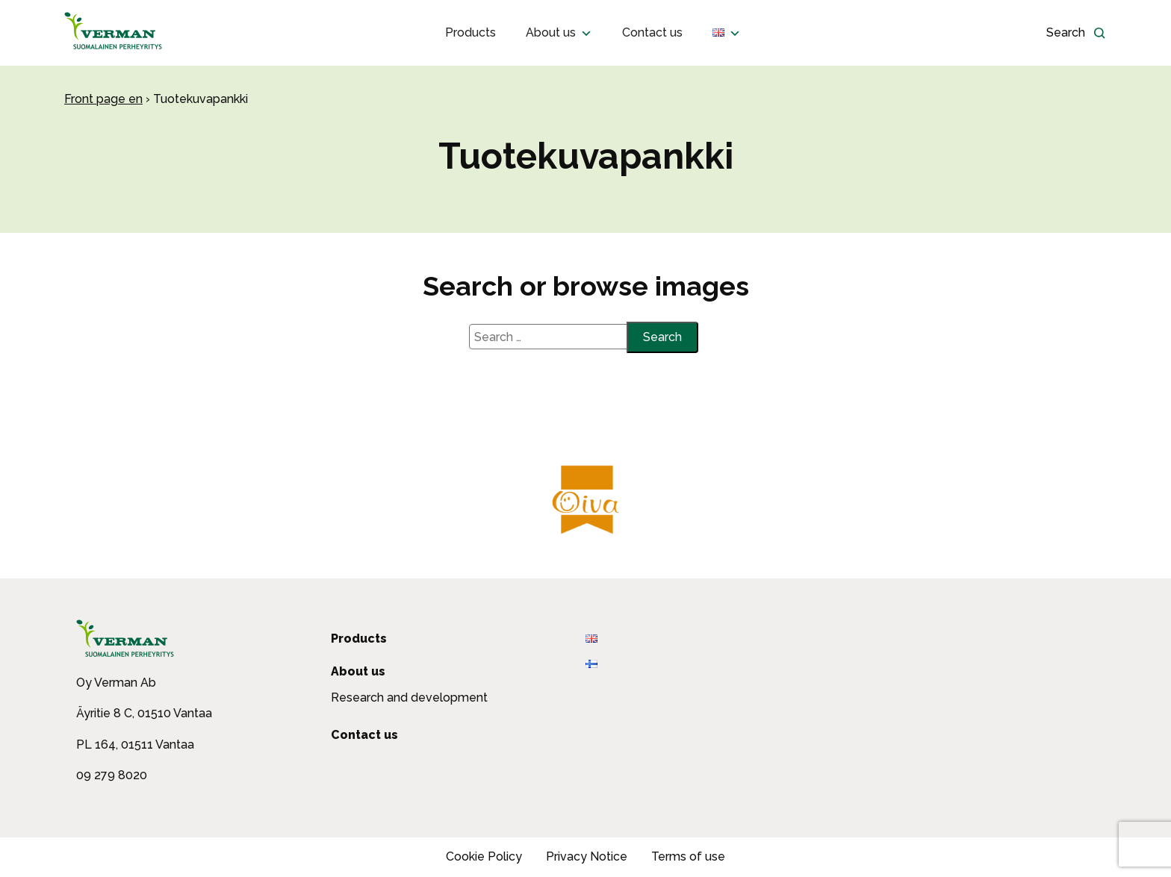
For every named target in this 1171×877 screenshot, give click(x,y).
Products (470, 32)
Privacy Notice (586, 856)
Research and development (409, 697)
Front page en (103, 99)
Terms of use (688, 856)
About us (559, 33)
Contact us (652, 32)
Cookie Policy (484, 856)
